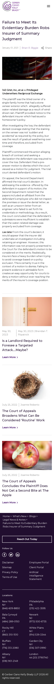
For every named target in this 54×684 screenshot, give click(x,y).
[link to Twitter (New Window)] (11, 555)
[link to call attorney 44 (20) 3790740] (38, 657)
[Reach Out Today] (27, 539)
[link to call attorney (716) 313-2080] (10, 647)
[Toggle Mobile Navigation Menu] (48, 6)
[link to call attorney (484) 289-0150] (10, 621)
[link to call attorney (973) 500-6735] (38, 621)
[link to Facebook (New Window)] (4, 555)
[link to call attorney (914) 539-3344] (37, 634)
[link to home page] (11, 6)
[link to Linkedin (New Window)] (17, 555)
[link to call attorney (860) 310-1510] (10, 634)
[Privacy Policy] (13, 572)
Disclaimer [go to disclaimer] (8, 562)
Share (46, 48)
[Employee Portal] (40, 562)
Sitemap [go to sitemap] (7, 567)
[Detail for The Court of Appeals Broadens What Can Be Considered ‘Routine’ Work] (27, 400)
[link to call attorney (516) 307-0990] (37, 647)
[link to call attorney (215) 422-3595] (37, 608)
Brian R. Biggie (30, 48)
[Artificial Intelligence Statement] (40, 576)
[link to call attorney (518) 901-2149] (10, 661)
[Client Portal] (40, 567)
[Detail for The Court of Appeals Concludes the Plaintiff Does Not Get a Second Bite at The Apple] (27, 472)
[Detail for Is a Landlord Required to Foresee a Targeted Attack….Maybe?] (27, 328)
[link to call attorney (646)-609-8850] (11, 608)
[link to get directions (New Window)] (13, 603)
